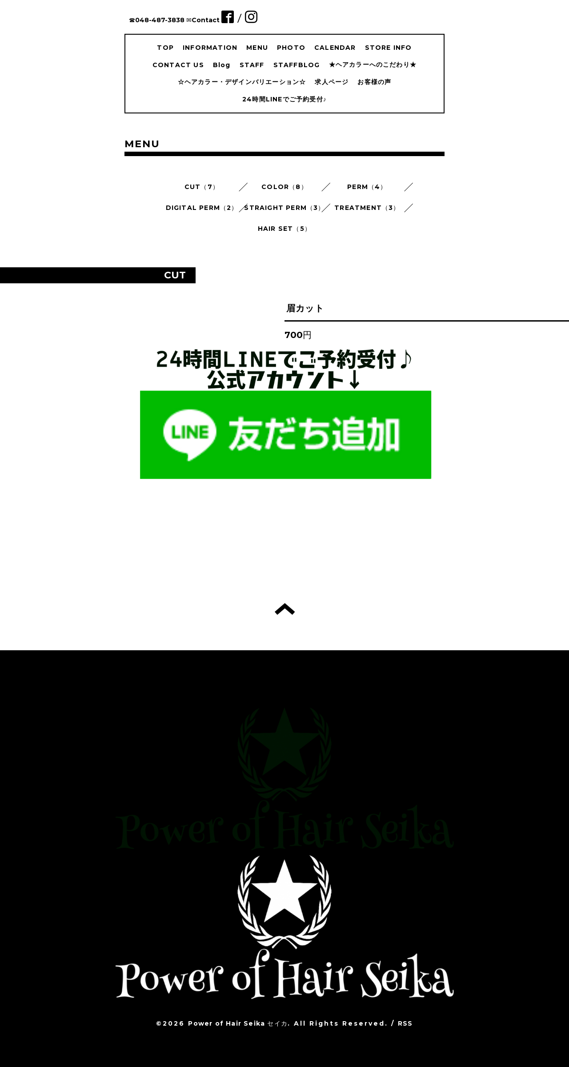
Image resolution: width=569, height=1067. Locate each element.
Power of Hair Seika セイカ (238, 1023)
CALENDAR (335, 48)
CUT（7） (201, 187)
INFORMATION (210, 48)
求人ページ (332, 82)
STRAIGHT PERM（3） (284, 208)
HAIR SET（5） (284, 229)
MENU (257, 48)
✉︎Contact (203, 20)
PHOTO (291, 48)
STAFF (252, 65)
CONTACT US (178, 65)
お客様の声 (374, 82)
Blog (222, 65)
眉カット (305, 308)
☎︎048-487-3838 (156, 20)
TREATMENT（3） (367, 208)
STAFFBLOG (296, 65)
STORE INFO (388, 48)
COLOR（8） (284, 187)
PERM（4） (367, 187)
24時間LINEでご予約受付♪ (284, 99)
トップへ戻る (285, 609)
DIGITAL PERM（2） (202, 208)
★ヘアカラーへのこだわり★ (373, 64)
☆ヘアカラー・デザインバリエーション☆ (242, 82)
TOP (165, 48)
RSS (405, 1023)
